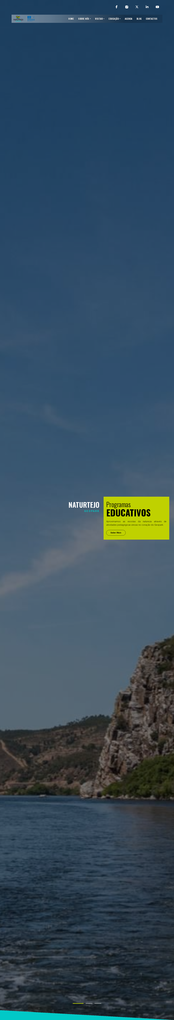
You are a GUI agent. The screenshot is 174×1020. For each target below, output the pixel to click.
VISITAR (99, 18)
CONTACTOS (151, 18)
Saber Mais (116, 533)
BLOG (139, 18)
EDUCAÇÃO (114, 18)
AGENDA (128, 18)
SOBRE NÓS (83, 18)
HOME (71, 18)
